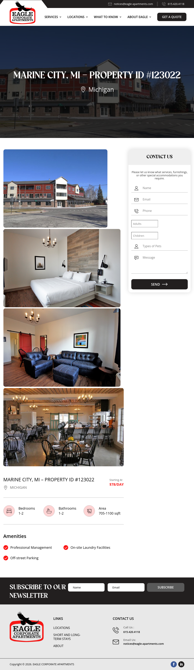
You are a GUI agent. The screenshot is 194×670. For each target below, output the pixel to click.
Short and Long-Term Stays (67, 637)
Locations (75, 17)
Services (51, 17)
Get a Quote (172, 17)
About (58, 646)
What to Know (106, 17)
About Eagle (138, 17)
